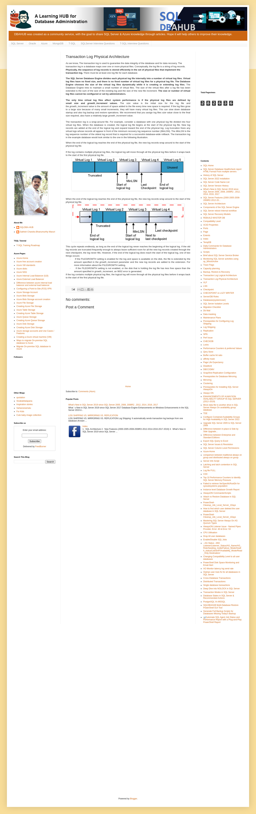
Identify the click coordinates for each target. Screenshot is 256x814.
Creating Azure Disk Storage (29, 327)
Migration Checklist (212, 307)
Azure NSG (21, 272)
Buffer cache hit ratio (212, 355)
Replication (208, 331)
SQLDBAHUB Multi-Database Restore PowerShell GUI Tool (220, 606)
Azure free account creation (29, 261)
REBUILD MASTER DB (214, 218)
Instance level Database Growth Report (221, 489)
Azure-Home (22, 258)
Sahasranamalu (23, 408)
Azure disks (21, 268)
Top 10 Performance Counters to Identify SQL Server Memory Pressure (221, 478)
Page (205, 232)
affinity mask (209, 359)
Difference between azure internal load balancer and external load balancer (34, 284)
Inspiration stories (24, 404)
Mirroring (207, 380)
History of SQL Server (213, 175)
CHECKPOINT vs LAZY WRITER (218, 293)
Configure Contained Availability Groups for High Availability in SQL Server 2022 (221, 418)
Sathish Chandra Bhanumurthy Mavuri (37, 232)
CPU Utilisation (210, 532)
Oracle (32, 43)
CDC (205, 474)
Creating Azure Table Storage (30, 313)
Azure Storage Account (27, 292)
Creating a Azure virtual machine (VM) (34, 337)
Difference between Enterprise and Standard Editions (219, 436)
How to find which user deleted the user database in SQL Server (221, 509)
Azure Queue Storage (26, 317)
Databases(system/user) (214, 300)
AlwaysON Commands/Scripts (217, 493)
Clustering (208, 383)
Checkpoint (208, 289)
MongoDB (58, 43)
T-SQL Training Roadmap (28, 245)
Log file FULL (209, 470)
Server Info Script (211, 461)
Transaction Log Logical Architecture (220, 275)
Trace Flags (208, 265)
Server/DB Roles (211, 296)
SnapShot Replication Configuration (219, 373)
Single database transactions (216, 585)
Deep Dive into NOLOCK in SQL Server (221, 588)
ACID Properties (210, 225)
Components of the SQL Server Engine (221, 207)
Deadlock (207, 366)
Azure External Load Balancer (30, 279)
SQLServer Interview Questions (98, 43)
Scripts (206, 252)
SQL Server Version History (215, 186)
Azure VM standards (25, 265)
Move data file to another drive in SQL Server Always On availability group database (220, 407)
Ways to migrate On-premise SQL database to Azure (31, 341)
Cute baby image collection (28, 415)
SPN (205, 334)
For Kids (20, 411)
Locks (206, 345)
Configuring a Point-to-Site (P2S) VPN (34, 288)
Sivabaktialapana (24, 401)
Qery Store (208, 352)
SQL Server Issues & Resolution (218, 444)
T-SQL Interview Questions (134, 43)
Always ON (208, 393)
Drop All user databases (214, 536)
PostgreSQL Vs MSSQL (214, 601)
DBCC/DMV (208, 369)
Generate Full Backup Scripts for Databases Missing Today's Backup (219, 612)
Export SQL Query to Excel (215, 441)
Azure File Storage (25, 303)
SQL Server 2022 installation (216, 178)
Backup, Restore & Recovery (216, 272)
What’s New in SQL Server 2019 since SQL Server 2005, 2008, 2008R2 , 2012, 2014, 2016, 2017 (113, 405)
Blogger (133, 798)
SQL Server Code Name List (216, 182)
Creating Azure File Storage (29, 306)
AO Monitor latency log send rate (218, 568)
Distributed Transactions (214, 581)
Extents (206, 235)
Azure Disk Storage (25, 324)
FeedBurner (40, 446)
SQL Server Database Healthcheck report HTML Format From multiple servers (222, 170)
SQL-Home (208, 165)
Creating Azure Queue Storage (30, 320)
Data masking (209, 314)
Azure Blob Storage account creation (33, 299)
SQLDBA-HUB (26, 227)
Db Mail (206, 310)
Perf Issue (208, 337)
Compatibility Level (212, 221)
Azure (44, 43)
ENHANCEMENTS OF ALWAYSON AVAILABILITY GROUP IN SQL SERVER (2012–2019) (222, 399)
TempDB (207, 242)
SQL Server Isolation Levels (216, 303)
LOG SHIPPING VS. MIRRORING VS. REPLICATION (93, 415)
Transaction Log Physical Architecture (220, 279)
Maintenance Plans (212, 317)
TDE (205, 413)
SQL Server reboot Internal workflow (220, 211)
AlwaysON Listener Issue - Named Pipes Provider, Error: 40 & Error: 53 (222, 527)
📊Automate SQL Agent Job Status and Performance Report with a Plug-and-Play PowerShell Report (222, 619)
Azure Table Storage (25, 310)
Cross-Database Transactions (217, 578)
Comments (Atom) (86, 391)
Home (128, 386)
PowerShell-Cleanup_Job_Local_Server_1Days (219, 503)
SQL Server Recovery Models (217, 214)
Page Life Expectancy (213, 362)
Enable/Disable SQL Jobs (215, 539)
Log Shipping (209, 327)
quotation (20, 397)
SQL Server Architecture (214, 203)
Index (85, 426)
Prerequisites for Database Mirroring (220, 376)
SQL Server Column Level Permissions (221, 448)
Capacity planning (211, 268)
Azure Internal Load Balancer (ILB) (32, 276)
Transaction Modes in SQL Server (218, 592)
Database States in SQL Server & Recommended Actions (218, 596)
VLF (205, 282)
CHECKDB (208, 341)
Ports (205, 228)
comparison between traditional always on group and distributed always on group (222, 456)
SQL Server (17, 43)
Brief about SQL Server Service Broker (221, 255)
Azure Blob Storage (25, 296)
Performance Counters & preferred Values (222, 348)
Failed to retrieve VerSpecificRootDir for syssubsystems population (221, 484)
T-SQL (72, 43)
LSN (205, 286)
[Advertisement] (34, 69)
